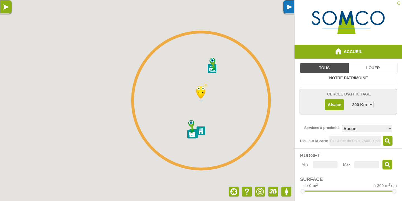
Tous (324, 68)
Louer (373, 68)
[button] (213, 65)
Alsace (334, 104)
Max (346, 164)
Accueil (348, 51)
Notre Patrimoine (348, 78)
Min (305, 164)
